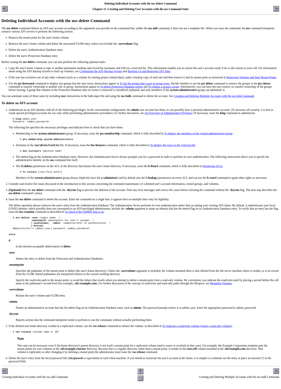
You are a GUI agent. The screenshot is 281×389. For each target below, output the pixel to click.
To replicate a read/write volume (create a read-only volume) (197, 331)
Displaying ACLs (213, 168)
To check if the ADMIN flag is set (84, 214)
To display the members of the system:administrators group (198, 134)
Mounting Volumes (221, 288)
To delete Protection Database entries (121, 86)
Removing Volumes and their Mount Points (251, 77)
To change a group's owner (163, 86)
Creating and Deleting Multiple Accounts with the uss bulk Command (214, 96)
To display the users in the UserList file (172, 146)
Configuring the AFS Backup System (101, 71)
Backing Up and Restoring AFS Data (149, 71)
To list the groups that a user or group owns (145, 83)
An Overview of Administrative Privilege (168, 113)
